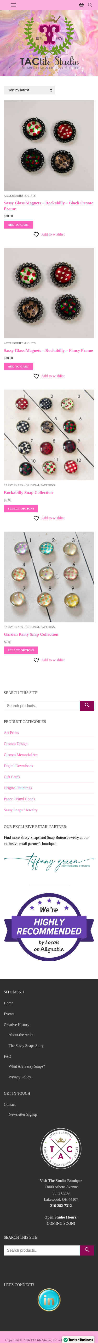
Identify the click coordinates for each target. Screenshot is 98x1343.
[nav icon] (13, 5)
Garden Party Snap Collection (31, 634)
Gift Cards (12, 777)
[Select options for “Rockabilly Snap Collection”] (21, 508)
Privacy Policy (20, 1077)
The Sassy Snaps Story (26, 1046)
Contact (10, 1104)
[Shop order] (29, 90)
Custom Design (16, 744)
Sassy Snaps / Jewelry (21, 810)
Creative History (17, 1025)
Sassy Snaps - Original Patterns (29, 485)
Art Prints (11, 733)
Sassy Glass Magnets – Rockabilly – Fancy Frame (48, 350)
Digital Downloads (18, 766)
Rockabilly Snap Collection (28, 492)
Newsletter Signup (23, 1114)
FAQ (8, 1056)
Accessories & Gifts (20, 195)
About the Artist (21, 1035)
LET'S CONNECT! (49, 1298)
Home (8, 1003)
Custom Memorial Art (21, 755)
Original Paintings (18, 788)
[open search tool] (90, 5)
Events (9, 1014)
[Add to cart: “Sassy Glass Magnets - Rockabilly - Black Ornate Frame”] (18, 225)
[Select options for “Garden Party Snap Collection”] (21, 650)
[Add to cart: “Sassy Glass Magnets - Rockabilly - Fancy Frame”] (18, 366)
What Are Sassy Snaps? (27, 1066)
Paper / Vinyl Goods (19, 799)
